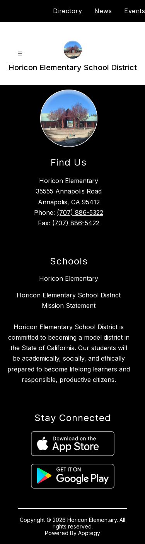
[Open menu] (19, 53)
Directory (67, 11)
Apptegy (89, 533)
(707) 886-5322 (80, 212)
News (103, 11)
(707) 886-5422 (75, 223)
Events (134, 11)
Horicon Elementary (68, 278)
